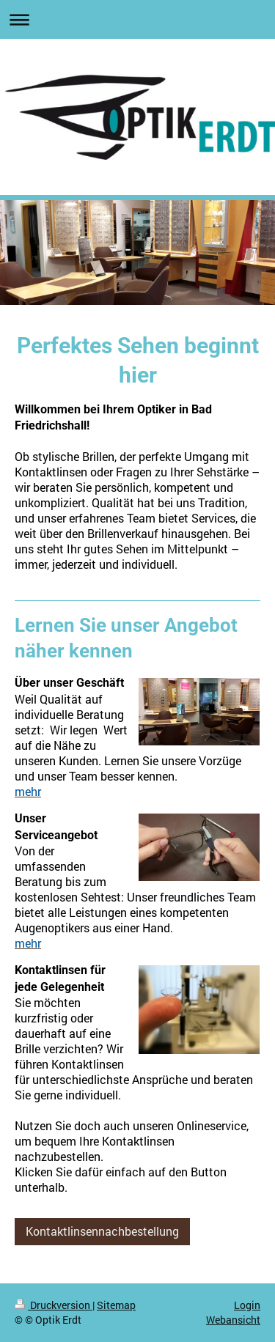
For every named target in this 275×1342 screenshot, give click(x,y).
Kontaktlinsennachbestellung (102, 1231)
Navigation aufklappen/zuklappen (137, 19)
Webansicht (233, 1320)
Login (247, 1305)
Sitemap (116, 1305)
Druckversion (53, 1305)
